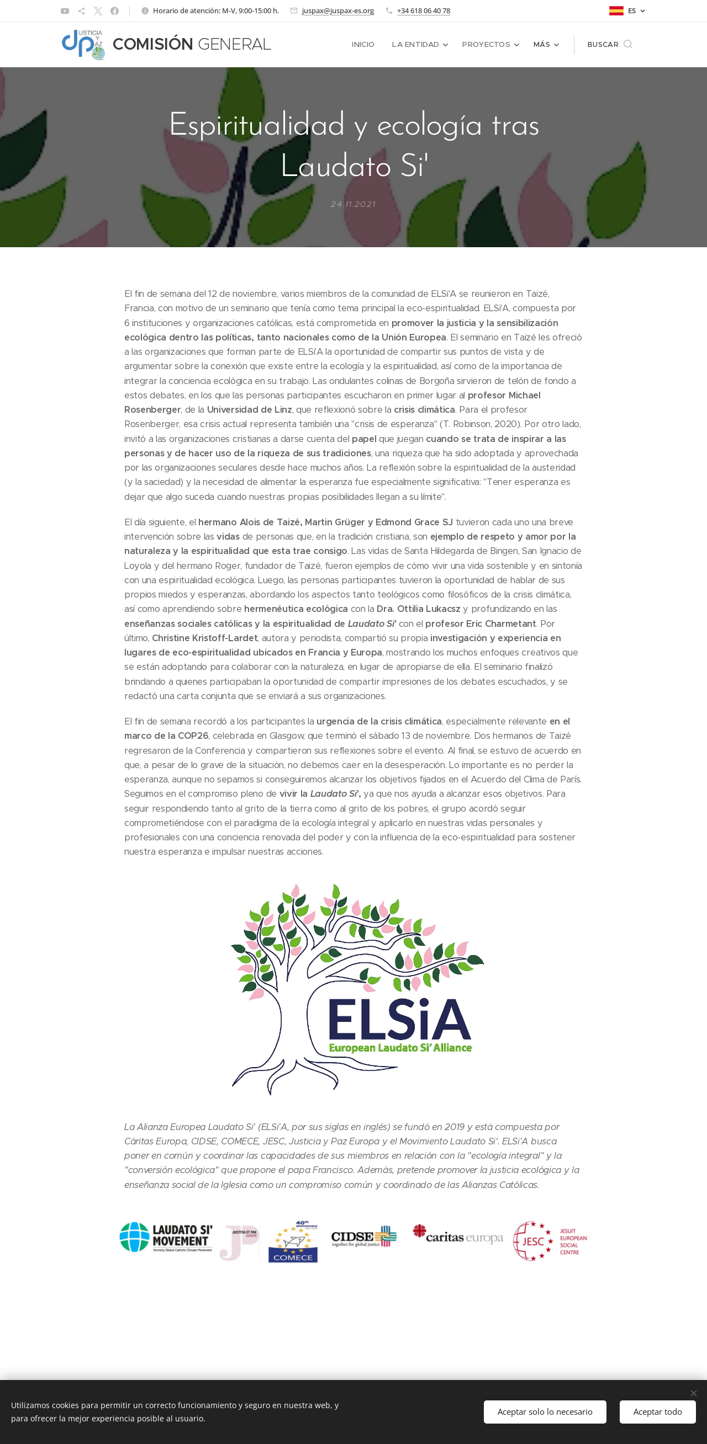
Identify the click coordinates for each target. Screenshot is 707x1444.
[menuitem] (369, 44)
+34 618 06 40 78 (423, 10)
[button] (610, 44)
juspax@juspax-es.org (338, 10)
